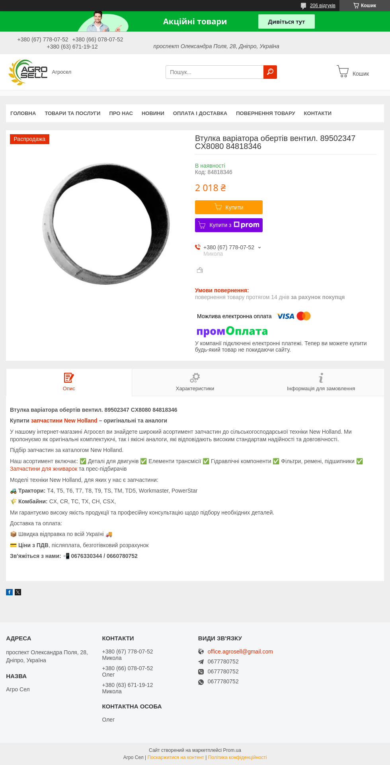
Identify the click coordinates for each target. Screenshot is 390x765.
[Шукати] (270, 72)
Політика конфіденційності (237, 757)
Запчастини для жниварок (43, 469)
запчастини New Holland (64, 420)
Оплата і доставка (200, 113)
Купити (235, 207)
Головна (23, 113)
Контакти (318, 113)
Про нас (121, 113)
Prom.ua (232, 750)
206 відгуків (322, 5)
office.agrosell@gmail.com (240, 652)
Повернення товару (265, 113)
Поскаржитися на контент (175, 757)
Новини (153, 113)
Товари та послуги (72, 113)
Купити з (234, 225)
